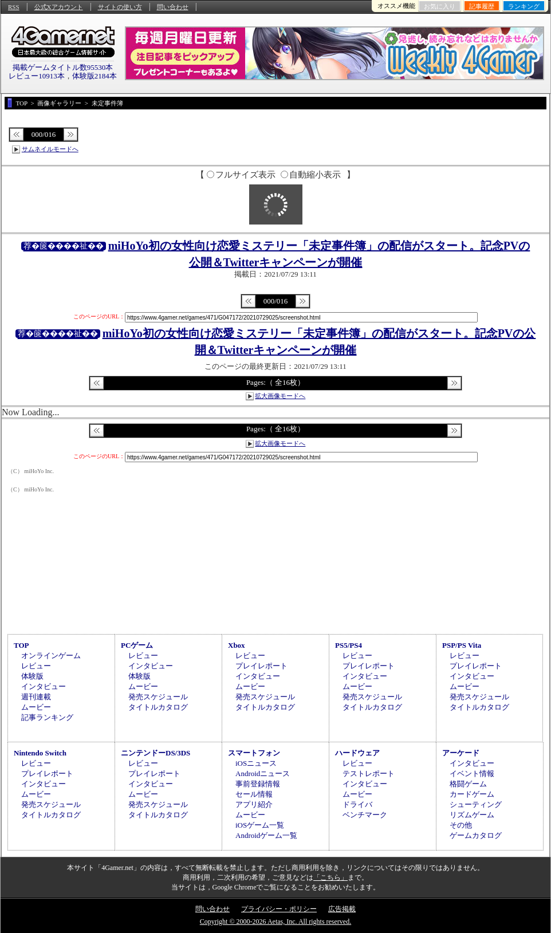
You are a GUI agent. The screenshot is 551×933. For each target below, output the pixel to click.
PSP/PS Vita (461, 645)
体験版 (32, 676)
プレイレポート (261, 666)
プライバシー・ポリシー (279, 909)
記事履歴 (481, 6)
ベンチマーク (365, 814)
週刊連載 (36, 696)
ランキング (524, 6)
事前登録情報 (257, 784)
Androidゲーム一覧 (266, 835)
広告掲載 (342, 909)
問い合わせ (172, 6)
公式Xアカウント (58, 6)
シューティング (476, 804)
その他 (461, 825)
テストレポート (369, 773)
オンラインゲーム (51, 655)
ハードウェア (357, 753)
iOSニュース (256, 763)
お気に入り (439, 6)
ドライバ (357, 804)
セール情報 (254, 794)
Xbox (236, 645)
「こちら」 (330, 877)
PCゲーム (137, 645)
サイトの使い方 (120, 6)
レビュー (36, 666)
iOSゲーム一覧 (259, 825)
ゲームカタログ (476, 835)
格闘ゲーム (468, 784)
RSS (13, 6)
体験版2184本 (94, 76)
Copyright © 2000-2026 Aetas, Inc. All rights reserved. (275, 922)
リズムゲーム (472, 814)
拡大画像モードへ (280, 395)
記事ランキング (47, 717)
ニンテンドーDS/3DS (155, 753)
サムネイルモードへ (50, 148)
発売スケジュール (158, 696)
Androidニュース (262, 773)
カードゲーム (472, 794)
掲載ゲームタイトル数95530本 (63, 67)
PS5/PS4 (348, 645)
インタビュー (43, 686)
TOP (21, 645)
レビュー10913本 (37, 76)
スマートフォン (254, 753)
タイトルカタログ (158, 707)
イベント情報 (472, 773)
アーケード (460, 753)
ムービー (36, 707)
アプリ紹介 (254, 804)
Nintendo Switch (40, 753)
